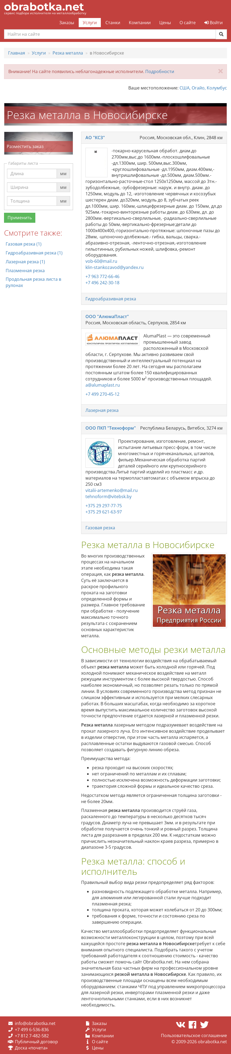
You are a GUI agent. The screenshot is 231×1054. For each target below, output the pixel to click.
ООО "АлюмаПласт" (107, 316)
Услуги (90, 23)
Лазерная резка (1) (25, 262)
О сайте (188, 23)
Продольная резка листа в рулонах (33, 282)
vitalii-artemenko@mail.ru (111, 490)
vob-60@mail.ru (101, 261)
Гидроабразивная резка (110, 299)
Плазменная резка (25, 271)
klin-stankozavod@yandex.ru (114, 267)
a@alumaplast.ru (102, 385)
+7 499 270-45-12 (102, 394)
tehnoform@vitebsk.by (108, 496)
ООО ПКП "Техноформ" (110, 428)
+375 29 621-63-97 (103, 512)
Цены (165, 23)
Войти (213, 23)
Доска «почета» (31, 1048)
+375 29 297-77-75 (103, 506)
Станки (112, 23)
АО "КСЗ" (95, 138)
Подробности (159, 71)
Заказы (66, 23)
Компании (140, 23)
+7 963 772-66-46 (102, 276)
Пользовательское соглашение (194, 1035)
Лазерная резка (102, 410)
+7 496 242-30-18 (102, 283)
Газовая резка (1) (24, 244)
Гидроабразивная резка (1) (34, 253)
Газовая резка (100, 528)
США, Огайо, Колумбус (203, 88)
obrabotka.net (44, 6)
